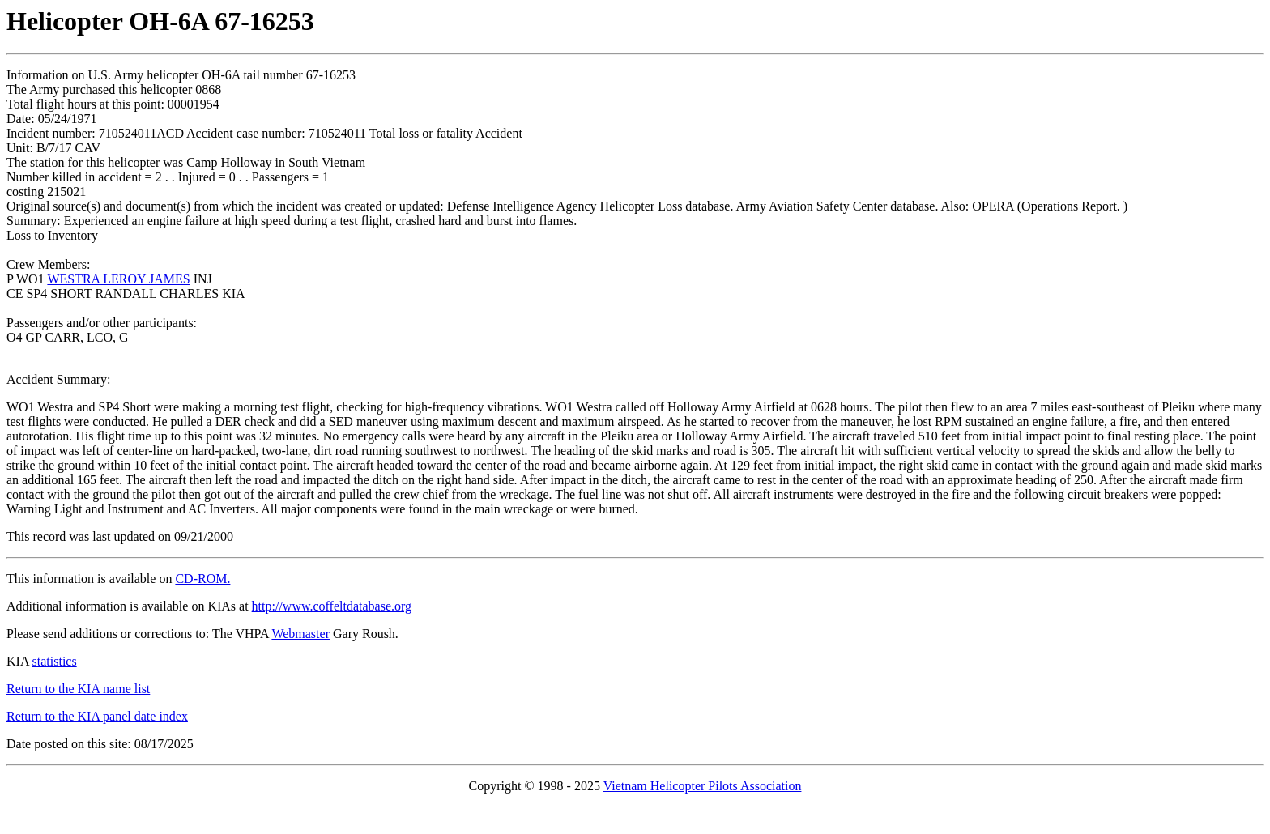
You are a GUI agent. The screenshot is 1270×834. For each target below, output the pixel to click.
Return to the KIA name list (78, 689)
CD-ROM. (202, 578)
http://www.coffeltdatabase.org (331, 606)
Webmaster (300, 633)
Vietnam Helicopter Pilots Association (702, 786)
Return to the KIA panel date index (97, 716)
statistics (54, 661)
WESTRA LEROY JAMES (118, 279)
